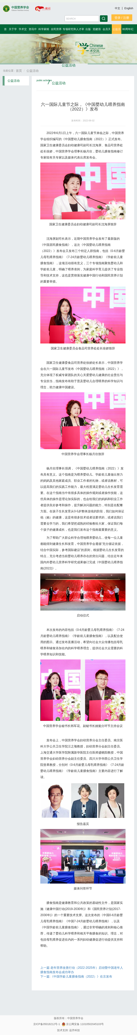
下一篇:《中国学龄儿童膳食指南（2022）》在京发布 (76, 976)
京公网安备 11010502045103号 (83, 1024)
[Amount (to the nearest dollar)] (82, 18)
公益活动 (13, 80)
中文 (118, 8)
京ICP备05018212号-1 (46, 1024)
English (128, 8)
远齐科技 (74, 1030)
